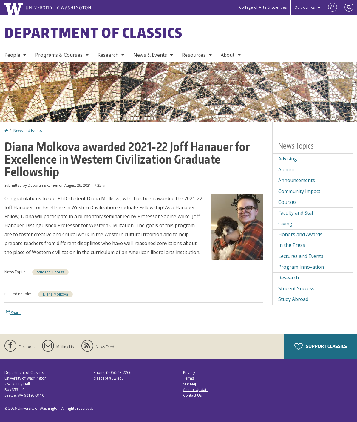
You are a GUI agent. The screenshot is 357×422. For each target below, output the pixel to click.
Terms (188, 378)
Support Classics (320, 347)
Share (13, 312)
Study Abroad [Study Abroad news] (293, 299)
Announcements (296, 180)
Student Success (50, 272)
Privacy (189, 372)
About (228, 55)
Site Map (190, 383)
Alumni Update (195, 389)
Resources (193, 55)
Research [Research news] (288, 277)
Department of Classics (93, 32)
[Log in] (332, 7)
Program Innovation (301, 267)
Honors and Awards (300, 234)
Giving (285, 223)
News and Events (27, 130)
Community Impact (299, 191)
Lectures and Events (300, 256)
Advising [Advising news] (287, 158)
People (12, 55)
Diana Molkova (55, 294)
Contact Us (192, 395)
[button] (237, 226)
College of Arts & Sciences (263, 7)
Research (108, 55)
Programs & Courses (59, 55)
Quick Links (304, 7)
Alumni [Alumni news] (286, 169)
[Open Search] (349, 7)
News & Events (150, 55)
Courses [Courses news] (287, 202)
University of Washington (39, 408)
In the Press (291, 245)
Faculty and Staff (296, 213)
